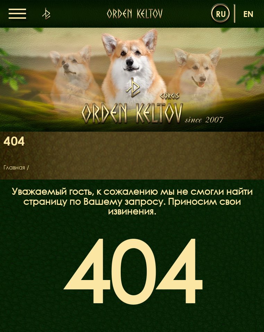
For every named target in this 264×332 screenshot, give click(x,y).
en (248, 14)
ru (221, 14)
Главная (14, 167)
